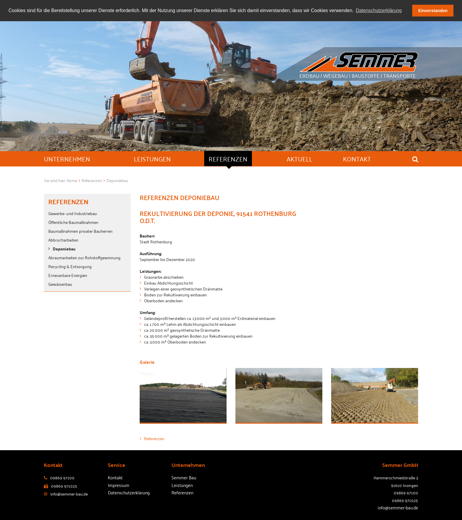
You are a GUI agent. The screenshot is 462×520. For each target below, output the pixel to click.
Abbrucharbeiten (63, 239)
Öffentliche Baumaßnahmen (73, 222)
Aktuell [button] (299, 158)
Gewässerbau (60, 284)
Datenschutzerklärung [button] (379, 10)
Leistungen (182, 485)
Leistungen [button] (152, 158)
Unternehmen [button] (67, 158)
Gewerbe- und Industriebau (72, 213)
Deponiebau (64, 249)
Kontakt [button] (357, 158)
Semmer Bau (183, 477)
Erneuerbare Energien (67, 275)
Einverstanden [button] (433, 10)
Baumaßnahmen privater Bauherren (80, 231)
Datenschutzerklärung (129, 492)
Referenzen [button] (228, 158)
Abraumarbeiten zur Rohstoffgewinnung (84, 257)
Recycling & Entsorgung (70, 266)
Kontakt (115, 477)
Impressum (118, 485)
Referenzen (152, 438)
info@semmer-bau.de (398, 507)
